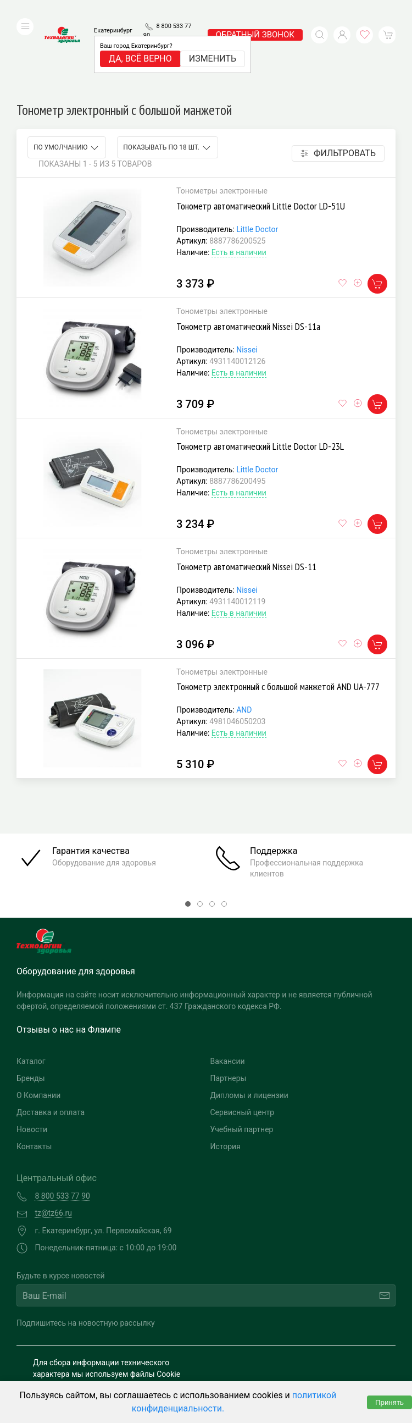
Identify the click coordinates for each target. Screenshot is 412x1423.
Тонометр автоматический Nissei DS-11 (246, 501)
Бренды (30, 1012)
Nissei (247, 283)
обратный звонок (255, 18)
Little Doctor (257, 163)
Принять (389, 1402)
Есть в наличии (238, 187)
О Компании (38, 1029)
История (225, 1081)
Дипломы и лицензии (249, 1029)
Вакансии (227, 995)
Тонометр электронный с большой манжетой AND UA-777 (278, 621)
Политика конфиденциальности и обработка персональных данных (114, 1360)
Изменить (212, 42)
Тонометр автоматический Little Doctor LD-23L (260, 380)
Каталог (31, 995)
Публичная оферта (66, 1377)
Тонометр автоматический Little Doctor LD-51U (260, 140)
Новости (31, 1064)
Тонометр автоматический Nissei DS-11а (248, 260)
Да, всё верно (140, 42)
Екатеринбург (113, 14)
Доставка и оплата (50, 1047)
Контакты (34, 1081)
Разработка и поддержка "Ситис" (296, 1349)
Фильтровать (338, 87)
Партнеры (228, 1012)
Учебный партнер (242, 1064)
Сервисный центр (242, 1047)
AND (244, 644)
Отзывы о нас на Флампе (68, 964)
